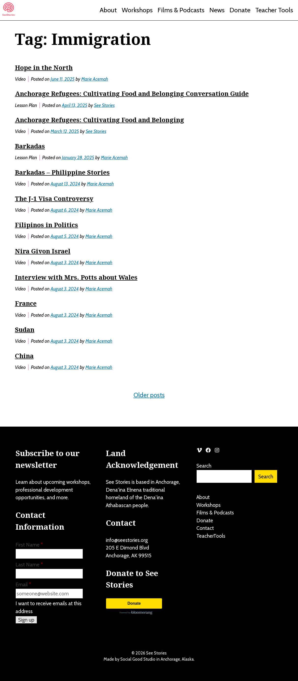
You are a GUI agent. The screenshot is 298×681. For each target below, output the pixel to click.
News (217, 10)
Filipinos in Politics (46, 225)
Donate (240, 10)
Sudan (24, 329)
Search (203, 466)
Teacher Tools (274, 10)
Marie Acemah (94, 79)
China (24, 356)
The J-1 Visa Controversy (54, 198)
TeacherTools (210, 536)
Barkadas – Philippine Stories (62, 172)
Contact (205, 528)
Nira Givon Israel (42, 251)
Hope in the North (44, 67)
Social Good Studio (137, 659)
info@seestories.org (127, 540)
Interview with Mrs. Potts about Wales (76, 277)
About (108, 10)
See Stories (104, 105)
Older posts (149, 395)
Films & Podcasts (181, 10)
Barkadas (30, 146)
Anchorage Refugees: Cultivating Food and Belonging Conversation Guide (132, 93)
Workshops (137, 10)
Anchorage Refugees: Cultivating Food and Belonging (99, 120)
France (26, 303)
